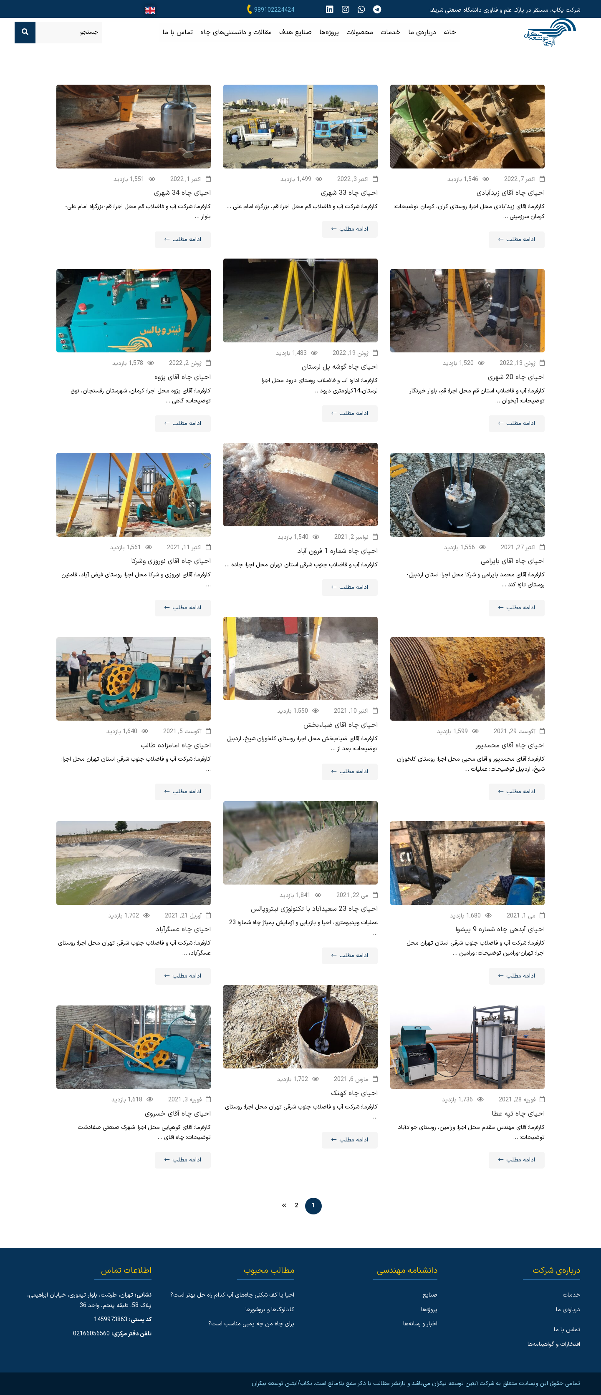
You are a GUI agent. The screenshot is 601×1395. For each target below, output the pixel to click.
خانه (450, 33)
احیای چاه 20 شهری (516, 388)
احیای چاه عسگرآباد (183, 940)
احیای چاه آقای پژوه (182, 388)
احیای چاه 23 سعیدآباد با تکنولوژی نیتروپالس (314, 920)
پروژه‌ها (329, 33)
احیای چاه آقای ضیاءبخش (340, 736)
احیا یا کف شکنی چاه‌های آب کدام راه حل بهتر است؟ (232, 1295)
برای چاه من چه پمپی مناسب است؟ (251, 1324)
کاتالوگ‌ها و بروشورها (269, 1309)
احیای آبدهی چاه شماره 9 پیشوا (500, 940)
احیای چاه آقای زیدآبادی (511, 193)
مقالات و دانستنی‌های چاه (236, 33)
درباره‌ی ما (422, 33)
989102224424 (274, 10)
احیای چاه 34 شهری (182, 193)
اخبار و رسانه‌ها (420, 1324)
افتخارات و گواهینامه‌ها (554, 1344)
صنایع (430, 1295)
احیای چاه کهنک (354, 1104)
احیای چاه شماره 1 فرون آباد (338, 562)
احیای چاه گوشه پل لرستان (340, 378)
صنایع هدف (295, 33)
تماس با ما (177, 33)
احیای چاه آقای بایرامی (513, 572)
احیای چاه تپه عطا (518, 1124)
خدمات (391, 33)
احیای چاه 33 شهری (349, 193)
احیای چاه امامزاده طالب (176, 756)
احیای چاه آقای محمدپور (510, 756)
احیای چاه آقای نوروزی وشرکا (171, 572)
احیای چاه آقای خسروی (178, 1124)
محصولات (359, 33)
